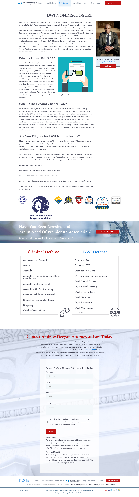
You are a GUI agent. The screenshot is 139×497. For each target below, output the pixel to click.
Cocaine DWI (83, 265)
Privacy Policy (23, 490)
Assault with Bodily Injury (38, 289)
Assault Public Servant (36, 284)
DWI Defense (83, 297)
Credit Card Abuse (34, 310)
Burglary (28, 305)
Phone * (48, 382)
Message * (49, 403)
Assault (27, 270)
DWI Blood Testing (86, 286)
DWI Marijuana (84, 308)
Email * (48, 393)
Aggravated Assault (35, 260)
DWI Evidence (83, 302)
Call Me (108, 66)
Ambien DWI (82, 260)
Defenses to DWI (85, 270)
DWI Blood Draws (85, 281)
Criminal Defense (47, 481)
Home (37, 481)
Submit (51, 431)
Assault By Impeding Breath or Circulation (41, 277)
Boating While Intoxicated (39, 294)
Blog (84, 481)
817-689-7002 (112, 3)
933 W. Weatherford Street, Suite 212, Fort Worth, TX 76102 (43, 484)
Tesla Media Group (78, 493)
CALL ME (107, 231)
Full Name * (50, 372)
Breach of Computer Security (40, 300)
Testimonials (91, 481)
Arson (26, 265)
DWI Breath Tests (85, 292)
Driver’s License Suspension (91, 276)
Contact (100, 481)
